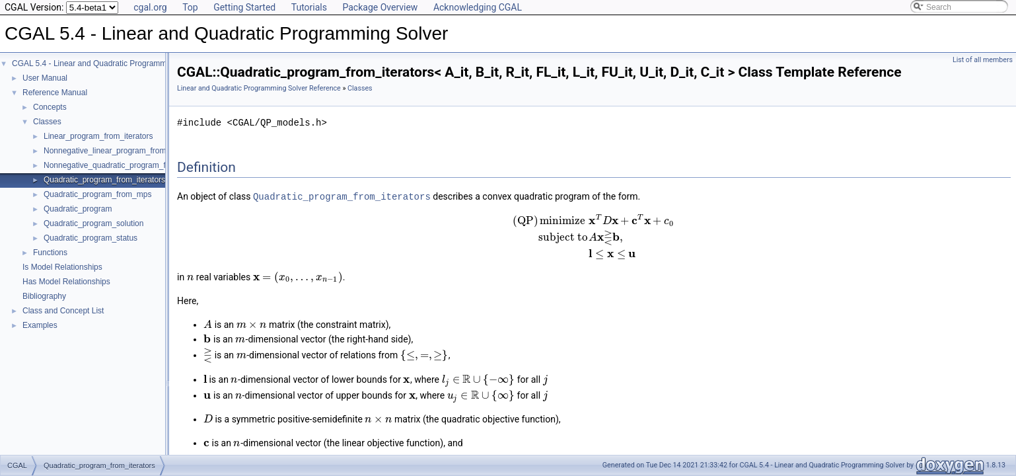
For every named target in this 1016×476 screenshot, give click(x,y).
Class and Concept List (63, 310)
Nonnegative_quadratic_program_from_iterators (128, 165)
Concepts (50, 107)
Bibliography (44, 296)
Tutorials (309, 7)
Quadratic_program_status (90, 238)
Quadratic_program (78, 209)
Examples (39, 325)
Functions (50, 252)
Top (190, 7)
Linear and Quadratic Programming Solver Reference (259, 88)
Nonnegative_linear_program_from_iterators (121, 150)
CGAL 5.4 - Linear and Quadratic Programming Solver (107, 63)
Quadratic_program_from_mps (97, 194)
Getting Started (244, 7)
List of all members (983, 60)
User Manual (44, 78)
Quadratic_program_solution (93, 223)
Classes (47, 121)
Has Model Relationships (66, 281)
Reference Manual (54, 92)
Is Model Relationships (62, 267)
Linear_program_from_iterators (98, 136)
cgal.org (149, 7)
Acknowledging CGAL (477, 7)
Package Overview (379, 7)
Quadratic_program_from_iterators (104, 179)
